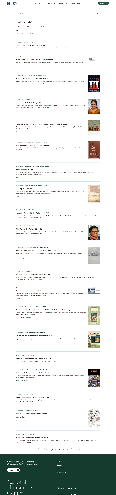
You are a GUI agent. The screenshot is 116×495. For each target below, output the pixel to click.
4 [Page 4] (63, 449)
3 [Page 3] (59, 449)
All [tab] (20, 26)
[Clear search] (97, 13)
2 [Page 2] (55, 449)
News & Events (75, 3)
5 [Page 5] (67, 449)
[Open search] (95, 3)
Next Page (75, 449)
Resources (61, 3)
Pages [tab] (30, 26)
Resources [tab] (43, 26)
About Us (36, 3)
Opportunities (48, 3)
